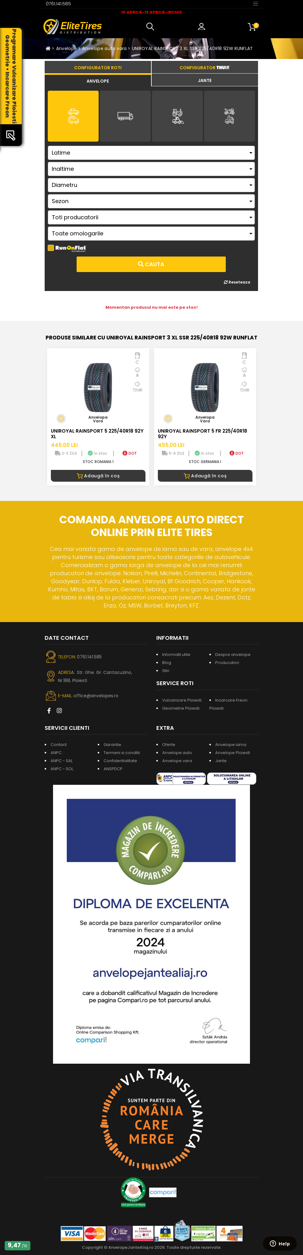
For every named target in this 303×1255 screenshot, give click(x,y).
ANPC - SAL (62, 761)
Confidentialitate (120, 761)
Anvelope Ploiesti (232, 753)
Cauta (151, 264)
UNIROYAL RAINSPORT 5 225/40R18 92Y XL (97, 434)
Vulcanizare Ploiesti (182, 700)
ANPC (56, 753)
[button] (152, 26)
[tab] (98, 80)
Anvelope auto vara (104, 48)
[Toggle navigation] (255, 3)
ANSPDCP (113, 769)
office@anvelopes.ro (96, 696)
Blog (166, 663)
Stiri (165, 671)
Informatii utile (176, 654)
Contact (59, 745)
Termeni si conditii (122, 753)
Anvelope (66, 48)
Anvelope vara (177, 761)
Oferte (168, 745)
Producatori (227, 663)
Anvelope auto (177, 753)
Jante (221, 761)
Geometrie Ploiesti (180, 708)
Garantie (112, 745)
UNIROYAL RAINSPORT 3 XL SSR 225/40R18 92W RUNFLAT (192, 48)
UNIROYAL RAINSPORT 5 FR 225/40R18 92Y (202, 434)
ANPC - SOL (62, 769)
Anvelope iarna (230, 745)
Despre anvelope (233, 654)
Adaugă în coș (98, 476)
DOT (130, 453)
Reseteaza (237, 282)
